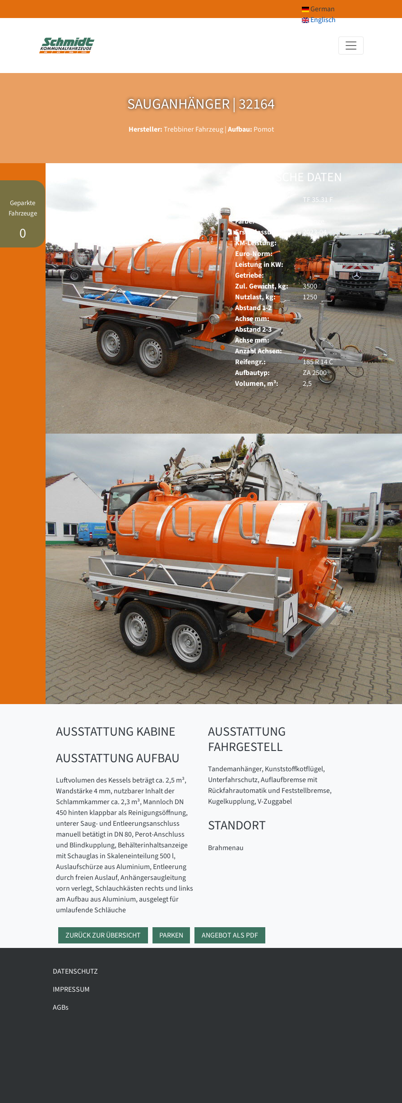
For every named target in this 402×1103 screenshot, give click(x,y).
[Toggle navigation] (351, 46)
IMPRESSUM (71, 989)
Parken (171, 935)
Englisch (319, 20)
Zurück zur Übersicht (103, 935)
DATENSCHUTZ (75, 971)
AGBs (61, 1007)
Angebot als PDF (230, 935)
